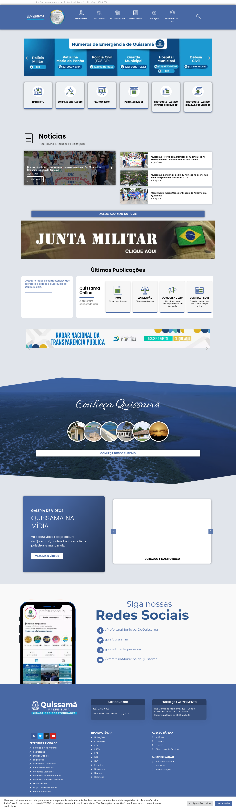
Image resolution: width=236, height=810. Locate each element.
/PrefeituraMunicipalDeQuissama (131, 629)
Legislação (145, 297)
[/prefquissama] (100, 640)
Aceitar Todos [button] (223, 803)
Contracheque (199, 297)
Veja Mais (36, 198)
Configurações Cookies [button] (200, 803)
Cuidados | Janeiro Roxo (162, 559)
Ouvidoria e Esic (172, 297)
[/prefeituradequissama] (100, 650)
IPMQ (118, 297)
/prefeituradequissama (123, 649)
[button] (27, 58)
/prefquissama (116, 639)
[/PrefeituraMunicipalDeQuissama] (100, 630)
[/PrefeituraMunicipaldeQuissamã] (100, 660)
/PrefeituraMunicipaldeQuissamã (131, 659)
